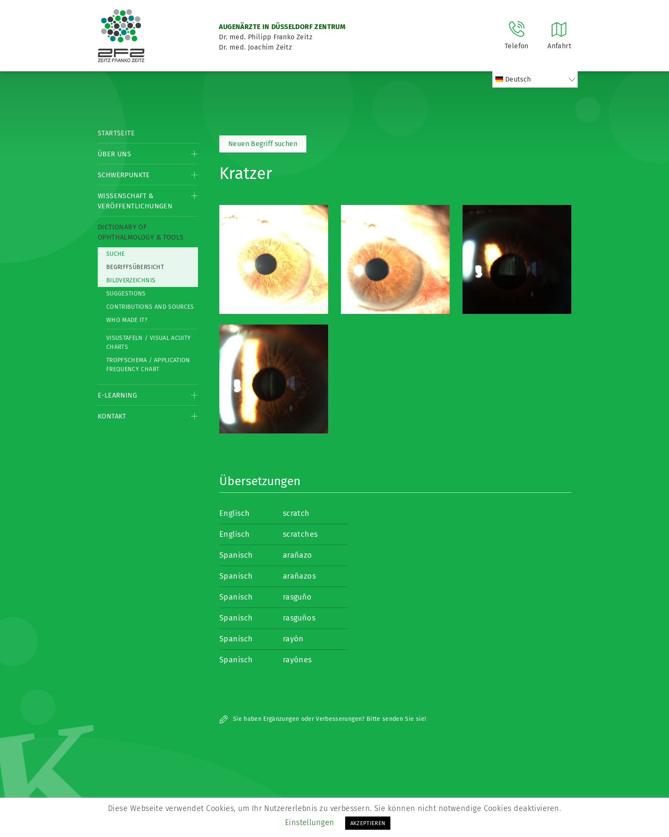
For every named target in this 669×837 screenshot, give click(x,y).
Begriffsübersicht (135, 267)
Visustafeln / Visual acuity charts (148, 342)
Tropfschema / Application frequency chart (148, 365)
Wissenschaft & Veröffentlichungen (135, 201)
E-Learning (117, 395)
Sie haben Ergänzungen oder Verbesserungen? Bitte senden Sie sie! (322, 719)
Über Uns (114, 154)
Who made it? (126, 320)
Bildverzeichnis (130, 280)
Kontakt (112, 416)
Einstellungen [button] (309, 822)
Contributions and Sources (150, 306)
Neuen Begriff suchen (262, 144)
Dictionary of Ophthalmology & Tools (140, 232)
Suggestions (126, 293)
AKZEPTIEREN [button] (368, 823)
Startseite (116, 133)
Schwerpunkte (124, 175)
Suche (115, 254)
